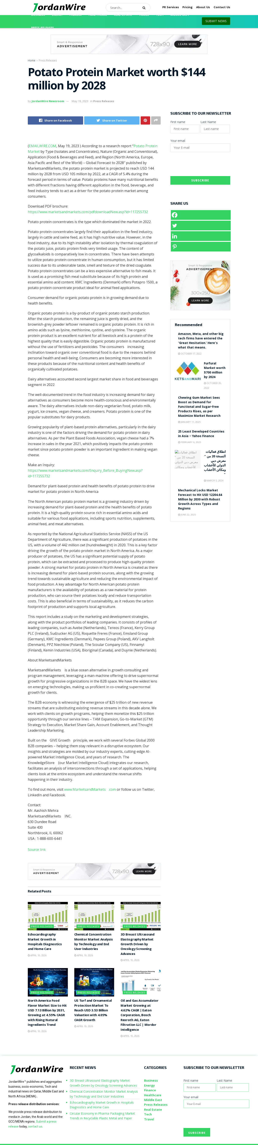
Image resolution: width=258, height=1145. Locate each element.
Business (38, 15)
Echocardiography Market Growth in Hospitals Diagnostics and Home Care (45, 942)
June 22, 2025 (187, 514)
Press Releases (42, 28)
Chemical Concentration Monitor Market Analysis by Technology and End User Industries (93, 942)
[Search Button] (145, 7)
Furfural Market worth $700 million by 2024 (214, 370)
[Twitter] (201, 225)
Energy (57, 15)
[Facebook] (201, 215)
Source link (37, 849)
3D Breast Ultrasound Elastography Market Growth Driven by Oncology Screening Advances (137, 944)
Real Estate (123, 15)
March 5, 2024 (213, 480)
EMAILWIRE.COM (42, 146)
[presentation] (203, 165)
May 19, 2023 (80, 101)
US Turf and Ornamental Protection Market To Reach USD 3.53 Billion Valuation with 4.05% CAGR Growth (93, 1010)
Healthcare (98, 15)
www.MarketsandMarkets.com (90, 789)
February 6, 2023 (189, 442)
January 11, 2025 (189, 421)
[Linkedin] (201, 236)
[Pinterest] (201, 246)
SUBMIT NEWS (216, 21)
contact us (35, 1126)
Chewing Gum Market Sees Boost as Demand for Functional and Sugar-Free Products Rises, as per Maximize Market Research (199, 407)
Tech (159, 15)
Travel (144, 15)
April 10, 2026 (37, 955)
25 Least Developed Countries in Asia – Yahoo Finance (201, 434)
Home (31, 60)
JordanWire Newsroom (48, 101)
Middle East (179, 15)
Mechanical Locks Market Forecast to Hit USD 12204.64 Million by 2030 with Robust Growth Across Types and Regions (200, 499)
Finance (76, 15)
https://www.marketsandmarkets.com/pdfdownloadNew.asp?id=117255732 (88, 211)
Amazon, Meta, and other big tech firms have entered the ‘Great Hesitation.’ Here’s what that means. (201, 341)
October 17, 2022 (190, 353)
